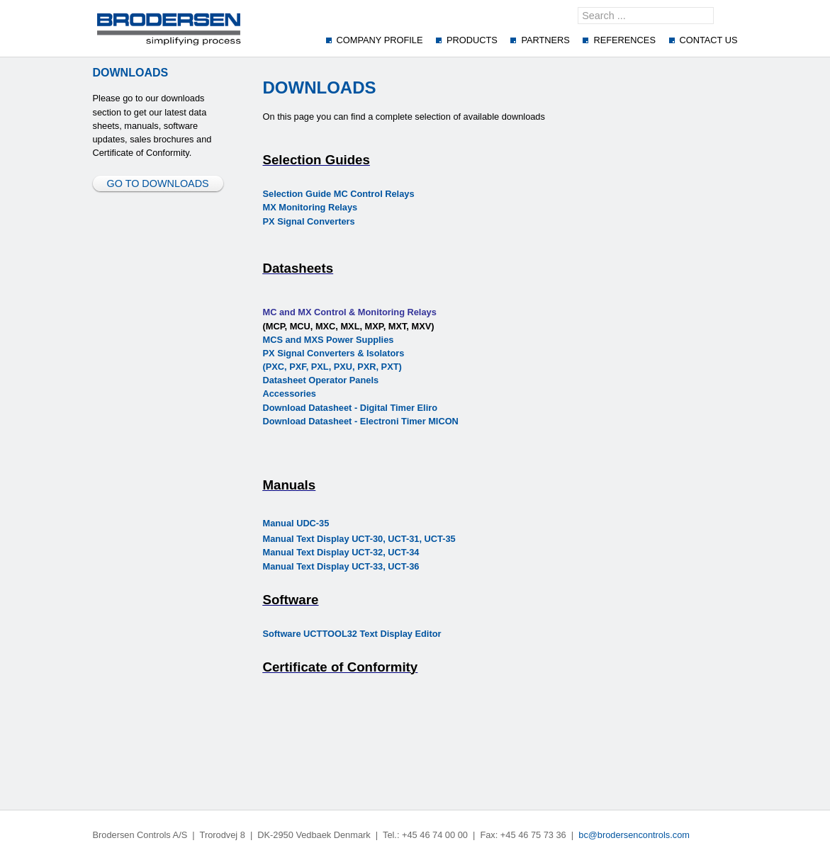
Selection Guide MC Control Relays (339, 193)
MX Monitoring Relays (310, 207)
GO (730, 15)
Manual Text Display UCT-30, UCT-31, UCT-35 (359, 538)
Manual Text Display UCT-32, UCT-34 (341, 552)
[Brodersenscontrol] (169, 28)
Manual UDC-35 (296, 523)
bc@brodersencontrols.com (634, 835)
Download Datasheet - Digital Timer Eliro (350, 407)
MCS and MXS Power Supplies (328, 339)
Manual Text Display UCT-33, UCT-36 (341, 566)
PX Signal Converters (309, 221)
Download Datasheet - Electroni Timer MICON (361, 421)
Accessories (289, 393)
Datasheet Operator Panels (321, 380)
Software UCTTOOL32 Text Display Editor (352, 633)
